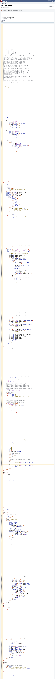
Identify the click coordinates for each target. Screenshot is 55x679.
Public (8, 7)
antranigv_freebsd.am (10, 10)
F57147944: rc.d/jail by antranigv (8, 17)
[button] (54, 1)
